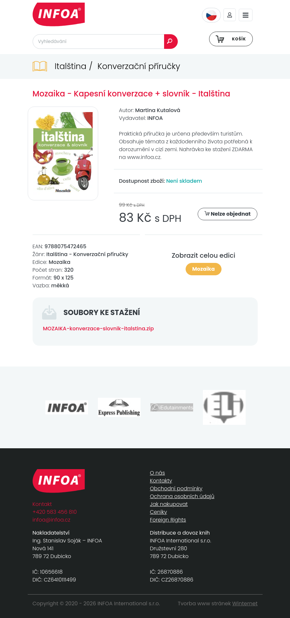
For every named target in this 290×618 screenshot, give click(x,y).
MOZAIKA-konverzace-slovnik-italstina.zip (98, 328)
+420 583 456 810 (55, 512)
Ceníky (158, 512)
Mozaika (203, 269)
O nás (157, 473)
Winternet (245, 603)
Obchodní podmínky (176, 488)
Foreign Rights (168, 520)
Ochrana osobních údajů (182, 496)
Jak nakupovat (169, 504)
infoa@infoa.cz (51, 520)
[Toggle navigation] (245, 15)
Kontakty (161, 480)
